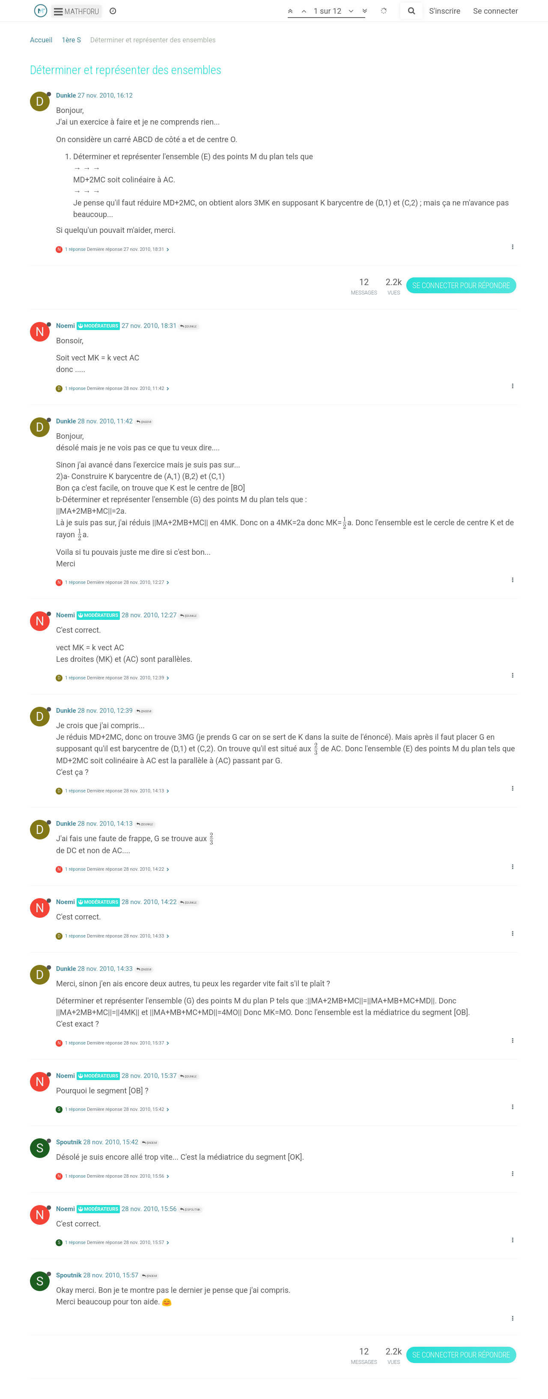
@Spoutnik (190, 1209)
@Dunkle (188, 326)
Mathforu (76, 11)
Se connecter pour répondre (461, 285)
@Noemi (144, 422)
